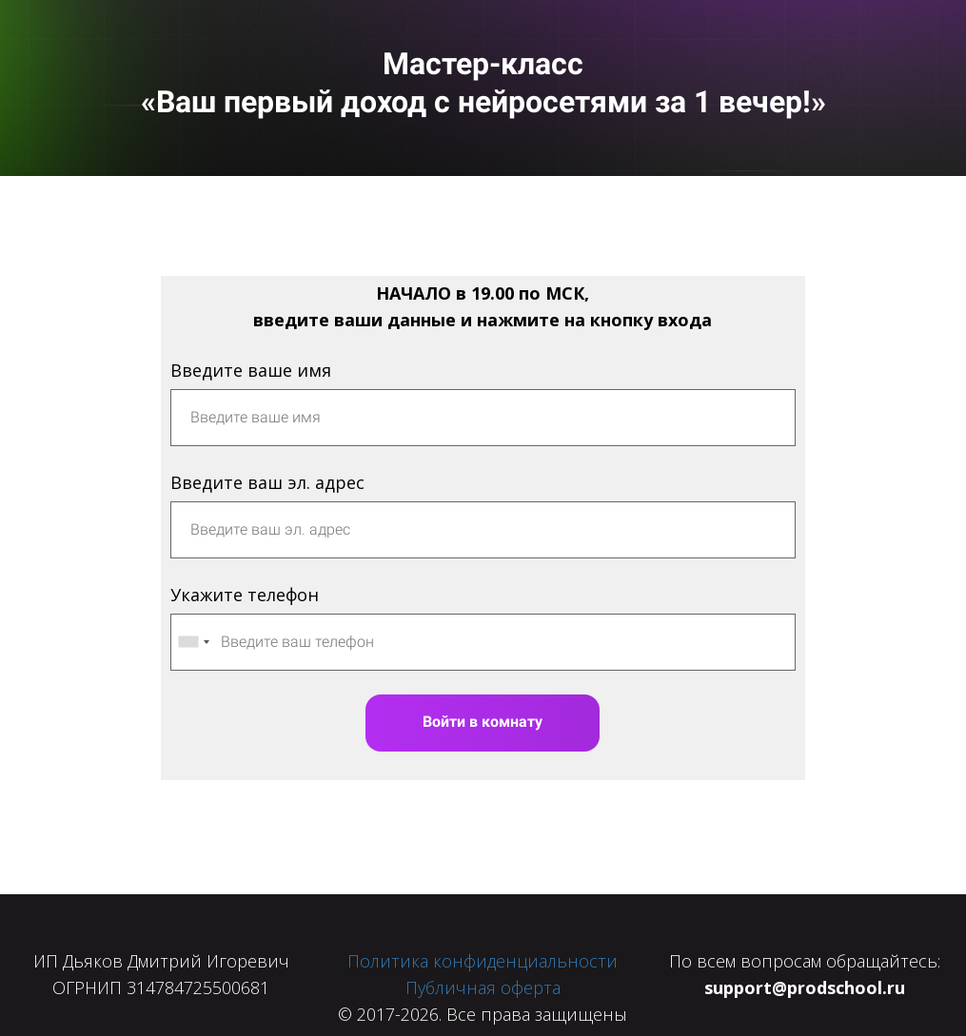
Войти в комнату (482, 722)
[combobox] (193, 642)
